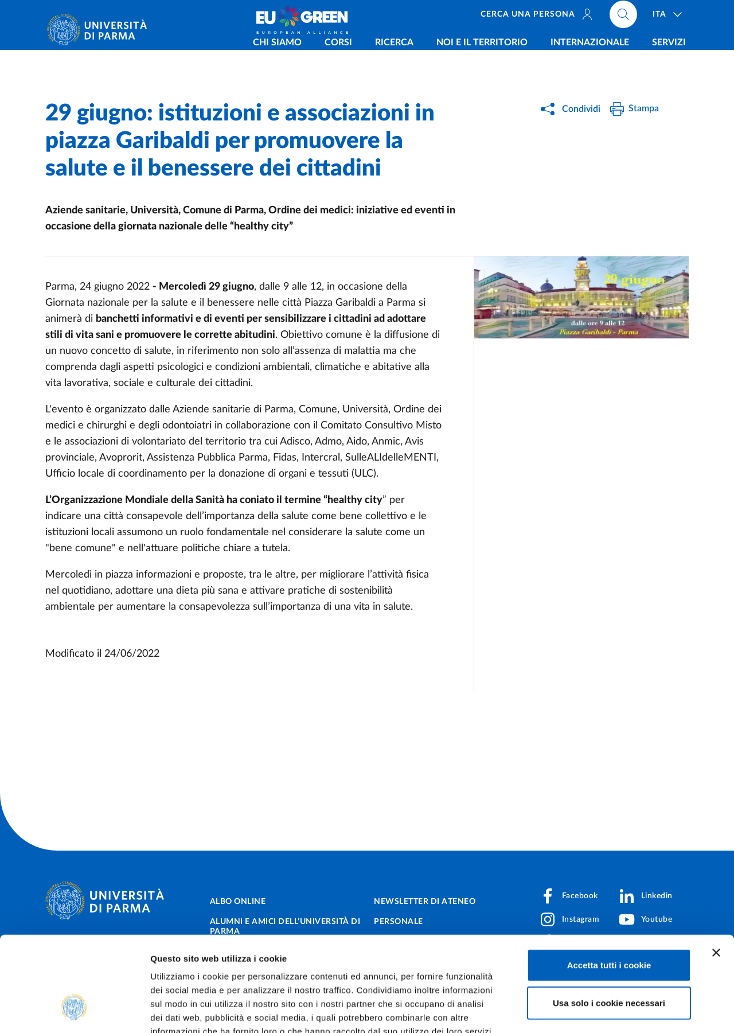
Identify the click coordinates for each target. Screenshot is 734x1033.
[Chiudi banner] (716, 871)
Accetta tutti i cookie (609, 883)
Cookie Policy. (181, 964)
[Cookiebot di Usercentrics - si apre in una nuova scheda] (74, 1010)
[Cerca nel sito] (623, 17)
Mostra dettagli (603, 1010)
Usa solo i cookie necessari (609, 921)
